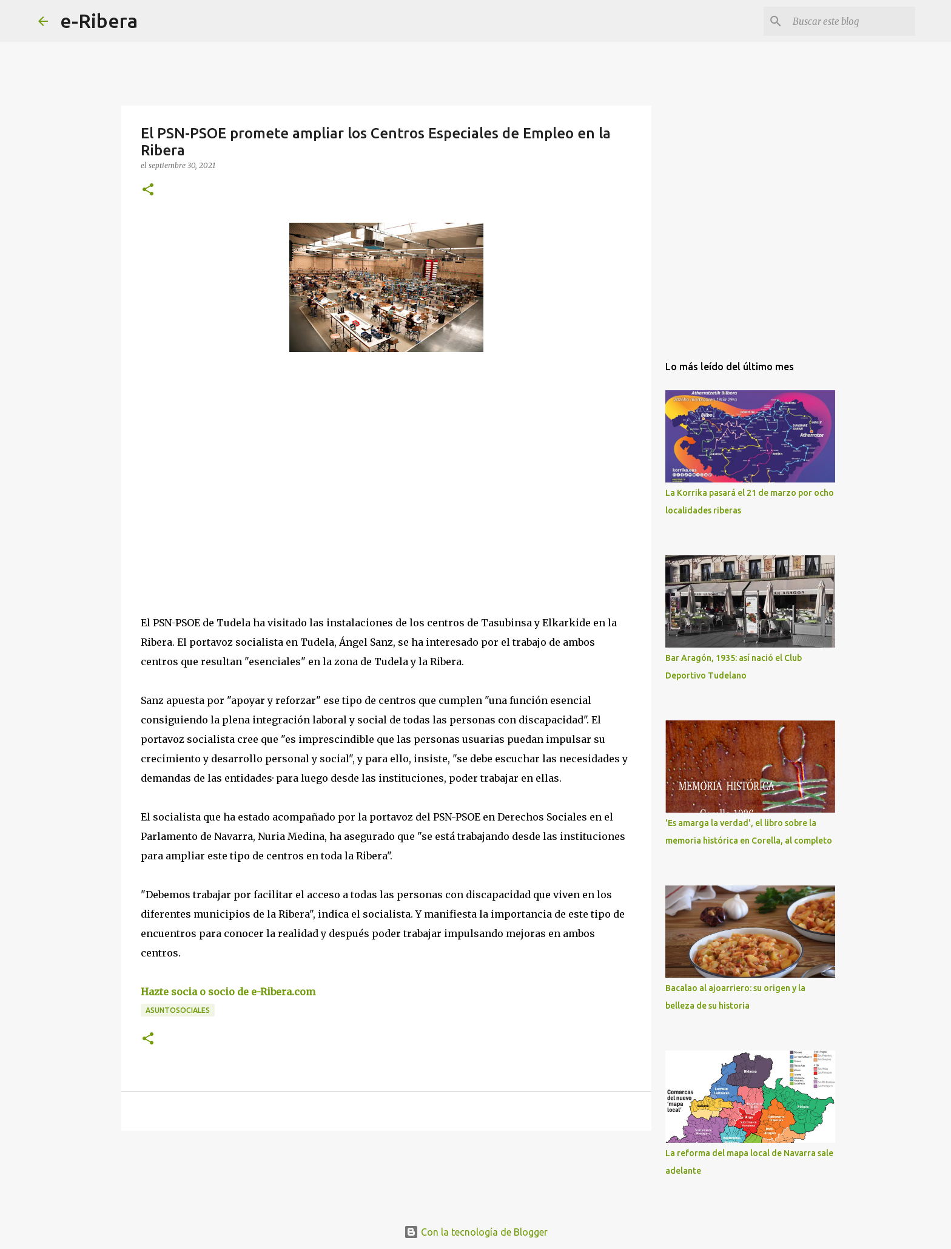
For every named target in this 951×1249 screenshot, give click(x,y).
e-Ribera (99, 21)
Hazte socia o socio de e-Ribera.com (228, 992)
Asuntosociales (178, 1010)
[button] (148, 190)
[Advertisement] (232, 473)
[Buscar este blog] (851, 21)
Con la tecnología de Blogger (476, 1232)
